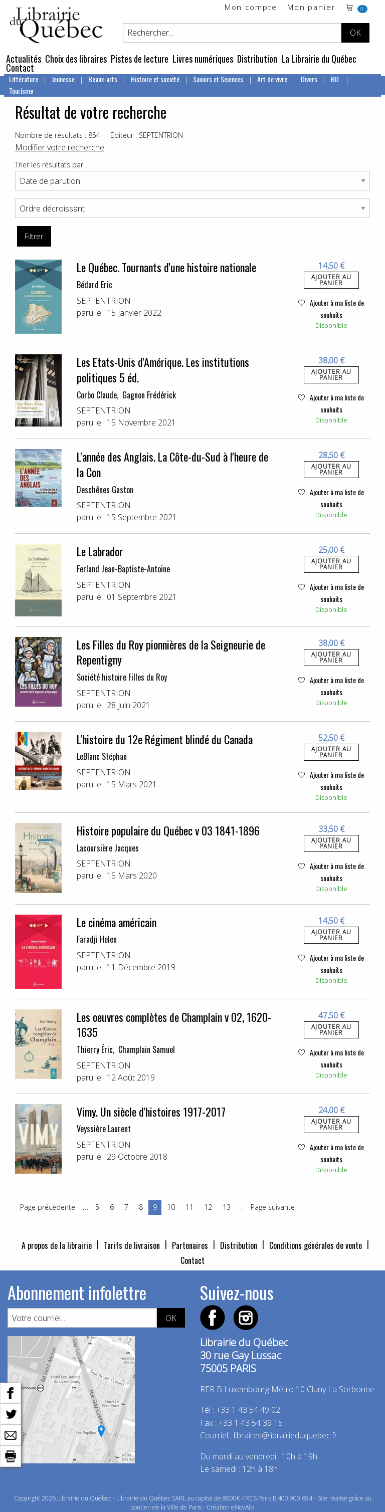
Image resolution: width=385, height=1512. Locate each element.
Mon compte (251, 8)
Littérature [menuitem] (23, 79)
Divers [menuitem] (309, 79)
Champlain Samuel (146, 1049)
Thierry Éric (95, 1049)
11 (189, 1207)
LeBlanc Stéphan (102, 756)
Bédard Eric (94, 285)
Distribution (257, 58)
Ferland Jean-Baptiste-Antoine (123, 569)
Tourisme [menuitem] (21, 90)
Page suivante (273, 1207)
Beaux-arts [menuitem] (102, 79)
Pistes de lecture (139, 58)
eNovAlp (242, 1507)
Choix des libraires (76, 58)
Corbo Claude (97, 395)
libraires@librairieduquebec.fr (285, 1435)
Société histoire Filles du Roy (122, 677)
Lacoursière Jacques (108, 848)
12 (208, 1207)
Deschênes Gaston (105, 490)
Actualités (23, 58)
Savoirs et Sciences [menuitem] (218, 79)
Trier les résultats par (49, 164)
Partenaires (190, 1245)
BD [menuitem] (335, 79)
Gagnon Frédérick (149, 395)
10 (171, 1207)
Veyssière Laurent (104, 1129)
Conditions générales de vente (315, 1245)
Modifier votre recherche (59, 147)
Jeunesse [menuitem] (63, 79)
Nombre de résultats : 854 (57, 135)
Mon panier (311, 8)
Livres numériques (202, 58)
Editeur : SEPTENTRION (146, 135)
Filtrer (34, 236)
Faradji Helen (97, 939)
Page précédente (47, 1207)
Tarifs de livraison (132, 1245)
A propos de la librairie (57, 1245)
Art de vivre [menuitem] (272, 79)
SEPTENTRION (104, 300)
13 (227, 1207)
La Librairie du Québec (318, 58)
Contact (20, 67)
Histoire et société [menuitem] (155, 79)
